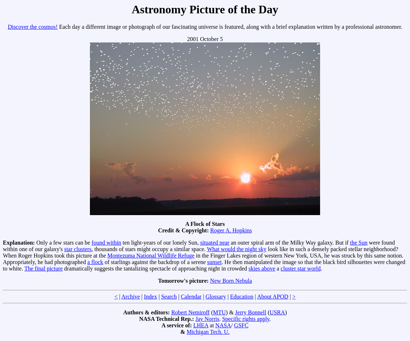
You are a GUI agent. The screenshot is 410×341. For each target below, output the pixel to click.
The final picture (43, 268)
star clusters (77, 249)
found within (106, 243)
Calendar (191, 297)
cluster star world (300, 268)
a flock (95, 262)
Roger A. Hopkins (231, 230)
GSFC (241, 325)
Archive (131, 297)
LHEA (201, 325)
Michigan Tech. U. (208, 332)
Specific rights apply (245, 319)
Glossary (216, 297)
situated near (214, 243)
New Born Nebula (231, 281)
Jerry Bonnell (250, 312)
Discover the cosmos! (33, 27)
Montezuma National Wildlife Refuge (151, 256)
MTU (219, 312)
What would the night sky (236, 249)
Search (169, 297)
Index (150, 297)
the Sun (358, 243)
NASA (223, 325)
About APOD (272, 297)
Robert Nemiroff (190, 312)
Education (242, 297)
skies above (262, 268)
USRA (277, 312)
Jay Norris (207, 319)
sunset (214, 262)
